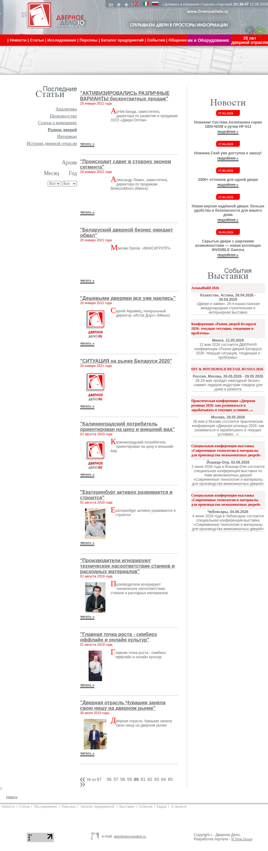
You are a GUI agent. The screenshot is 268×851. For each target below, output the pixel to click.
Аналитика (66, 108)
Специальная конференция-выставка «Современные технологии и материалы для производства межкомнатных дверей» (226, 450)
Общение (177, 40)
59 (129, 779)
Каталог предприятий (97, 806)
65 (170, 779)
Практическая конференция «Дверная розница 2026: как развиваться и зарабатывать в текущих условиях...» (223, 405)
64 (163, 779)
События (145, 806)
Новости (8, 806)
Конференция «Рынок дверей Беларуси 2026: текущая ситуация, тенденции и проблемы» (223, 328)
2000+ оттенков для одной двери (228, 180)
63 (156, 779)
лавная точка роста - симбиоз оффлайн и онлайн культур (140, 655)
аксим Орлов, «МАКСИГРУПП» (144, 248)
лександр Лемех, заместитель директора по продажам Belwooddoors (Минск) (139, 184)
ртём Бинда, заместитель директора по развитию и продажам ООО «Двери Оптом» (144, 116)
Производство (63, 115)
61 (143, 779)
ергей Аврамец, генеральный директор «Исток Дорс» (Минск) (143, 313)
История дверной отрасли (52, 143)
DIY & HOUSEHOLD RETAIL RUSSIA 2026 (227, 369)
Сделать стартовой (217, 4)
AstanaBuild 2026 (205, 288)
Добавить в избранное (182, 4)
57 (115, 779)
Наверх (11, 797)
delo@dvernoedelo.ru (130, 836)
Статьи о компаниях (57, 122)
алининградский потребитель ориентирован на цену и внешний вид (142, 446)
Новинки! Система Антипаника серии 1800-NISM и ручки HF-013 (228, 124)
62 (150, 779)
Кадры (162, 806)
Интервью (67, 136)
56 (109, 779)
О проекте (179, 806)
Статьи (24, 806)
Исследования (45, 806)
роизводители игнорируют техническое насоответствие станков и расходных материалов (139, 588)
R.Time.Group (241, 839)
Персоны (68, 806)
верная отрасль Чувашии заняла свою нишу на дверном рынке (144, 723)
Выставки (126, 806)
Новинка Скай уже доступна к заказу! (228, 153)
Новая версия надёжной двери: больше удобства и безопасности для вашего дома (228, 210)
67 (99, 779)
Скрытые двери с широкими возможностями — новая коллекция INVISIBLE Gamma (228, 245)
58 (122, 779)
